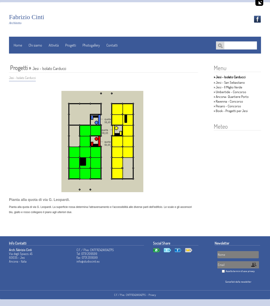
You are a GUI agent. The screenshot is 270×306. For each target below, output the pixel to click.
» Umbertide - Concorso (230, 92)
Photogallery (91, 45)
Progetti (70, 45)
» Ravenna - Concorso (228, 101)
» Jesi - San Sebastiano (229, 82)
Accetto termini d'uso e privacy (240, 271)
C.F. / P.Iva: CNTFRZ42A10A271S (130, 295)
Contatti (112, 45)
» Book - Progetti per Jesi (231, 111)
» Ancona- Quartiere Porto (231, 96)
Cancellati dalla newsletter (238, 281)
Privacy (152, 295)
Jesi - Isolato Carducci (22, 78)
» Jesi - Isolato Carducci (229, 77)
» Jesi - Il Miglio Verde (228, 87)
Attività (54, 45)
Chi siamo (35, 45)
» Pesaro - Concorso (227, 106)
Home (18, 45)
